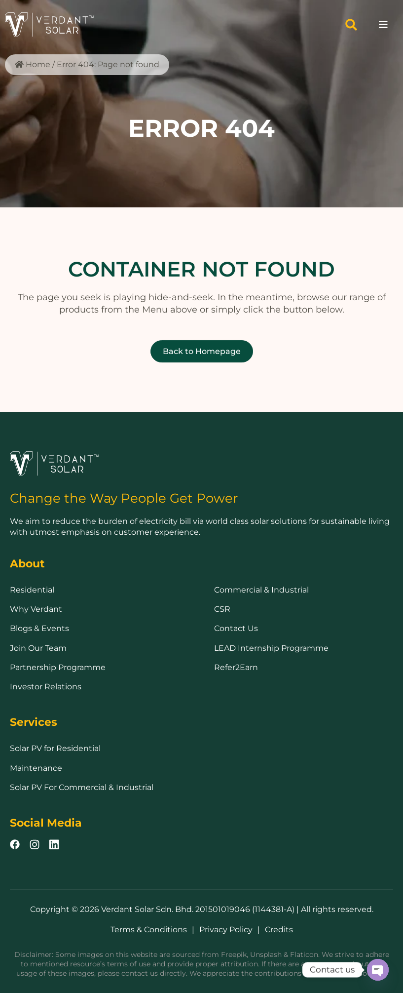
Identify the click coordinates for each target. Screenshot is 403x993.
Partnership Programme (58, 667)
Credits (279, 929)
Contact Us (236, 628)
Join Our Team (38, 648)
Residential (32, 590)
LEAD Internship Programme (271, 648)
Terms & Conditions (148, 929)
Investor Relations (45, 686)
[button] (351, 24)
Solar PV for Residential (55, 748)
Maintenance (36, 768)
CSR (222, 609)
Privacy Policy (226, 929)
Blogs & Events (39, 628)
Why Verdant (36, 609)
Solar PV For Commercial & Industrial (81, 787)
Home (38, 64)
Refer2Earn (236, 667)
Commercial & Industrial (261, 590)
